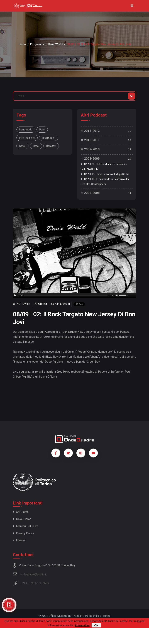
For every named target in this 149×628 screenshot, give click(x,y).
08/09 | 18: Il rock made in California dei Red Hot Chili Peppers (105, 182)
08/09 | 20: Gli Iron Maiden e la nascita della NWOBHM (104, 167)
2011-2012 (90, 131)
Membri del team (25, 526)
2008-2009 (90, 158)
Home (22, 44)
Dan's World (55, 44)
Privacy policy (23, 533)
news (22, 146)
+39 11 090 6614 (30, 583)
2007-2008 (90, 193)
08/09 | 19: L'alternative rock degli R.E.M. (105, 174)
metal (36, 146)
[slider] (66, 295)
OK (96, 625)
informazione (27, 137)
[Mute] (116, 295)
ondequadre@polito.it (30, 574)
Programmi (37, 44)
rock (42, 129)
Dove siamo (22, 519)
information (48, 137)
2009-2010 (90, 149)
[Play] (15, 295)
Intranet (19, 540)
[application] (74, 295)
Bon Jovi (51, 146)
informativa (82, 625)
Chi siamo (21, 512)
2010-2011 (90, 140)
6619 (46, 583)
